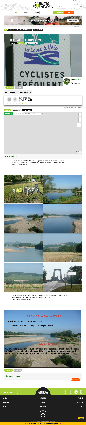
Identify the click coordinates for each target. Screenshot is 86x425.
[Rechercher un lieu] (32, 113)
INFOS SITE (80, 402)
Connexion (70, 12)
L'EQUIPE (80, 398)
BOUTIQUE (60, 12)
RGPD (81, 406)
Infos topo (11, 156)
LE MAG (26, 12)
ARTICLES (6, 402)
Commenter (75, 380)
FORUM (43, 402)
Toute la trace (18, 113)
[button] (80, 114)
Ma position (8, 113)
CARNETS (43, 398)
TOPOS (37, 12)
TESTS (47, 12)
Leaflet (79, 153)
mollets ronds (77, 79)
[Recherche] (68, 6)
